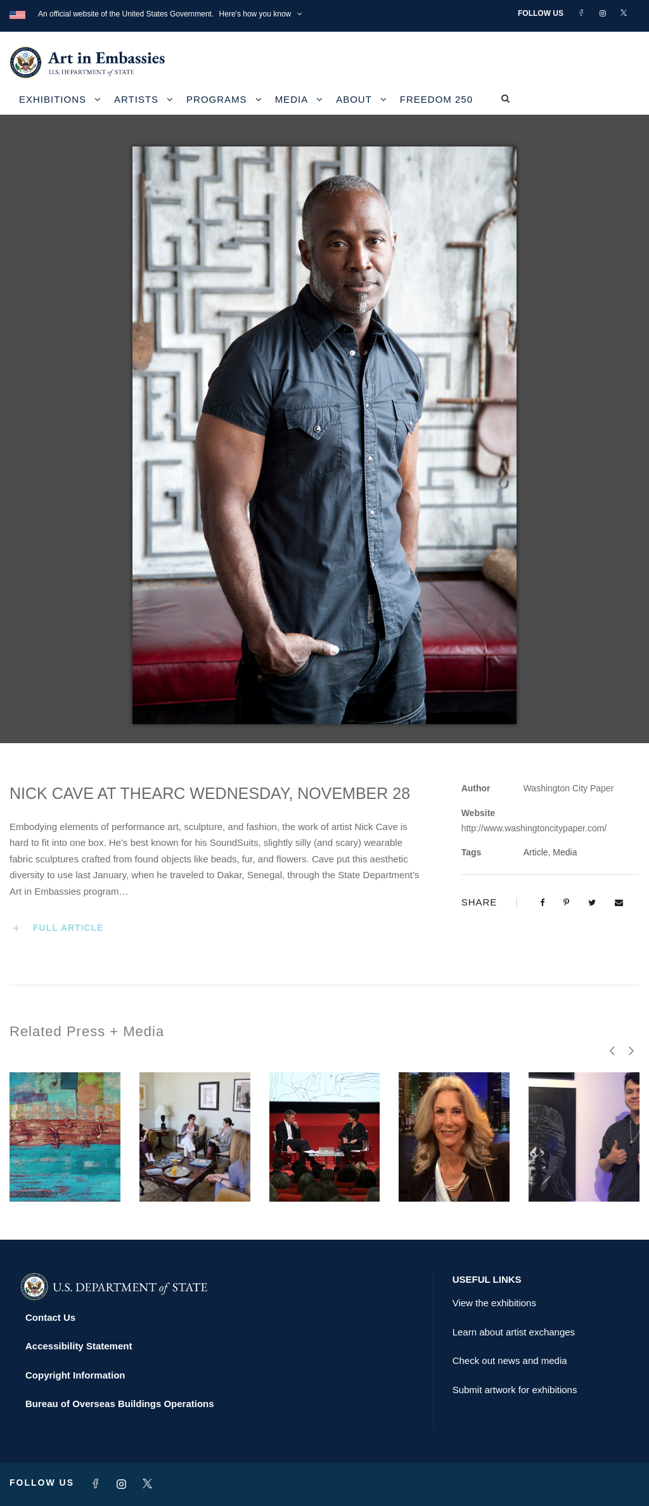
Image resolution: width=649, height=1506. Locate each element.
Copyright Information (75, 1375)
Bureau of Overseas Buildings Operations (119, 1403)
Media (292, 99)
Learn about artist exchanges (514, 1332)
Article (536, 852)
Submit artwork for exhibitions (515, 1389)
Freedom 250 (436, 99)
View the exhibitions (494, 1302)
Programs (216, 99)
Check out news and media (510, 1360)
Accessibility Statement (78, 1345)
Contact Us (50, 1317)
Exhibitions (52, 99)
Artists (136, 99)
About (354, 99)
